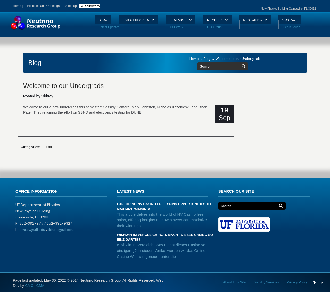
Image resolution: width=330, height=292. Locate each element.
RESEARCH (179, 22)
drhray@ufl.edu (32, 229)
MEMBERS (220, 22)
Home (194, 59)
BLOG (90, 22)
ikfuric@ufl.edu (60, 229)
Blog (207, 59)
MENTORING (262, 22)
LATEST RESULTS (131, 22)
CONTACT (301, 22)
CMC (29, 285)
